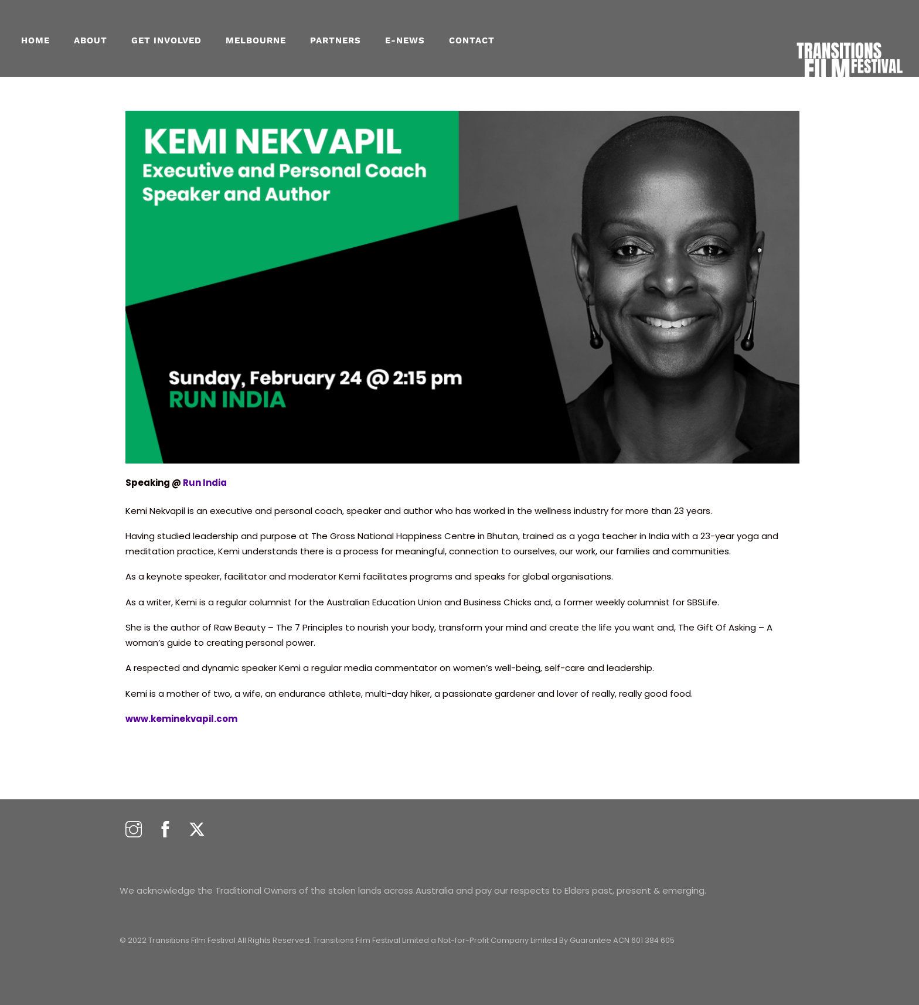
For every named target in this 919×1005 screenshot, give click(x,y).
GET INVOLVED (166, 40)
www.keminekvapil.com (181, 719)
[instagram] (134, 830)
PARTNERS (335, 40)
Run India (205, 482)
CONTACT (472, 40)
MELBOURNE (256, 40)
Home (35, 40)
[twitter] (197, 830)
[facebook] (165, 830)
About (90, 40)
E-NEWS (405, 40)
